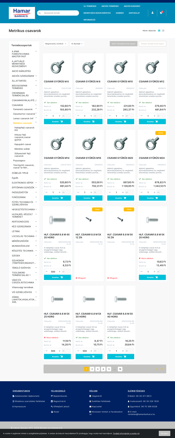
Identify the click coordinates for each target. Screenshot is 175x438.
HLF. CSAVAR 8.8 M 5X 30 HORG (88, 315)
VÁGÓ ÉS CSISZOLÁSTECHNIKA (23, 281)
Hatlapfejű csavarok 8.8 (24, 128)
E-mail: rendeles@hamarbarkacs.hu (141, 413)
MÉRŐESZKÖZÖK (20, 241)
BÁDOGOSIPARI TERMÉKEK (19, 86)
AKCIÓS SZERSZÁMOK (23, 76)
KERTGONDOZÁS (20, 221)
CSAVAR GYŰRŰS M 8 (88, 81)
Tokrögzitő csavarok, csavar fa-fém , (23, 166)
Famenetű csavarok (23, 109)
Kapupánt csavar (23, 144)
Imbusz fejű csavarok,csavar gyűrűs (23, 137)
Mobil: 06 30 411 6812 (139, 396)
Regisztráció (58, 401)
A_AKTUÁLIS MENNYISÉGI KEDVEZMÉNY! (19, 64)
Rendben (164, 433)
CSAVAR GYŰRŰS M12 (151, 81)
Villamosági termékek (22, 287)
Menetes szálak (22, 149)
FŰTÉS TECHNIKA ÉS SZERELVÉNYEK (22, 203)
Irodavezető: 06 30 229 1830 (143, 401)
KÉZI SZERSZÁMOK (21, 226)
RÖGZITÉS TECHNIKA (22, 250)
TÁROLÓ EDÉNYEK (21, 267)
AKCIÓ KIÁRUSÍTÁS (21, 71)
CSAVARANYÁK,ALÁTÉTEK (24, 100)
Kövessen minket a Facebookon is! (106, 413)
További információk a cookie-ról (126, 433)
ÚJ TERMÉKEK (90, 6)
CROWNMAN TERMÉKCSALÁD (20, 94)
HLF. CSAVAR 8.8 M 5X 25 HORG (56, 315)
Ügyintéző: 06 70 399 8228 (142, 406)
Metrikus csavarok (22, 123)
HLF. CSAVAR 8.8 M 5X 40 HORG (120, 315)
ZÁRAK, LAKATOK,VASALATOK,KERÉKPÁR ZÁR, (24, 299)
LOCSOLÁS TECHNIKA (23, 236)
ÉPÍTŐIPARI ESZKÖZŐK (23, 187)
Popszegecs (19, 160)
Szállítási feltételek (100, 401)
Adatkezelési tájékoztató (26, 396)
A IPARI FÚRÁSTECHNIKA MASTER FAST (20, 54)
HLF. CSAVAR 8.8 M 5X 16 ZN (120, 236)
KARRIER (120, 13)
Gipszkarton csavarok (24, 114)
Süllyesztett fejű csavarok (22, 154)
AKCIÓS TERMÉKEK (110, 6)
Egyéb (15, 178)
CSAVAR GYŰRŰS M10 (120, 81)
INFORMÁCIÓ (89, 20)
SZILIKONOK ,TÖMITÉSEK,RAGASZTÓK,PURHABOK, (24, 261)
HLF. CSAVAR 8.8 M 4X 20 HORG (57, 236)
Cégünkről (95, 396)
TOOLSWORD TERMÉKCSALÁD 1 (21, 273)
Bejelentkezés (59, 396)
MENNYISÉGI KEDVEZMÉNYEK (97, 13)
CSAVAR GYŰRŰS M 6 (56, 81)
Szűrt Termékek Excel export (123, 44)
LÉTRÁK (16, 231)
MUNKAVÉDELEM (20, 246)
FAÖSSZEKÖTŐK (20, 192)
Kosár (55, 412)
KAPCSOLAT (134, 13)
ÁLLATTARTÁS (19, 80)
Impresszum (19, 406)
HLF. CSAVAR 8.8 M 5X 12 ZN (88, 236)
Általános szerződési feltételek (29, 401)
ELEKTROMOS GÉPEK (22, 182)
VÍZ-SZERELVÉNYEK (22, 292)
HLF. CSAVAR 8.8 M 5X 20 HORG (151, 236)
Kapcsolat (95, 406)
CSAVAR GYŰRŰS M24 (152, 158)
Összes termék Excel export (152, 44)
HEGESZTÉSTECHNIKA (23, 209)
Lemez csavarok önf (23, 118)
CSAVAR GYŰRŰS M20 (120, 158)
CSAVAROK (17, 105)
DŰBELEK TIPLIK (20, 173)
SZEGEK (16, 255)
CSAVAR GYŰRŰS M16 (88, 158)
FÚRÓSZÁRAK (19, 197)
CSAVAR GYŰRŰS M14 (56, 158)
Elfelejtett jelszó (60, 406)
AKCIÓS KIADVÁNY (132, 6)
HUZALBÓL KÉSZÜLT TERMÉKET (22, 215)
